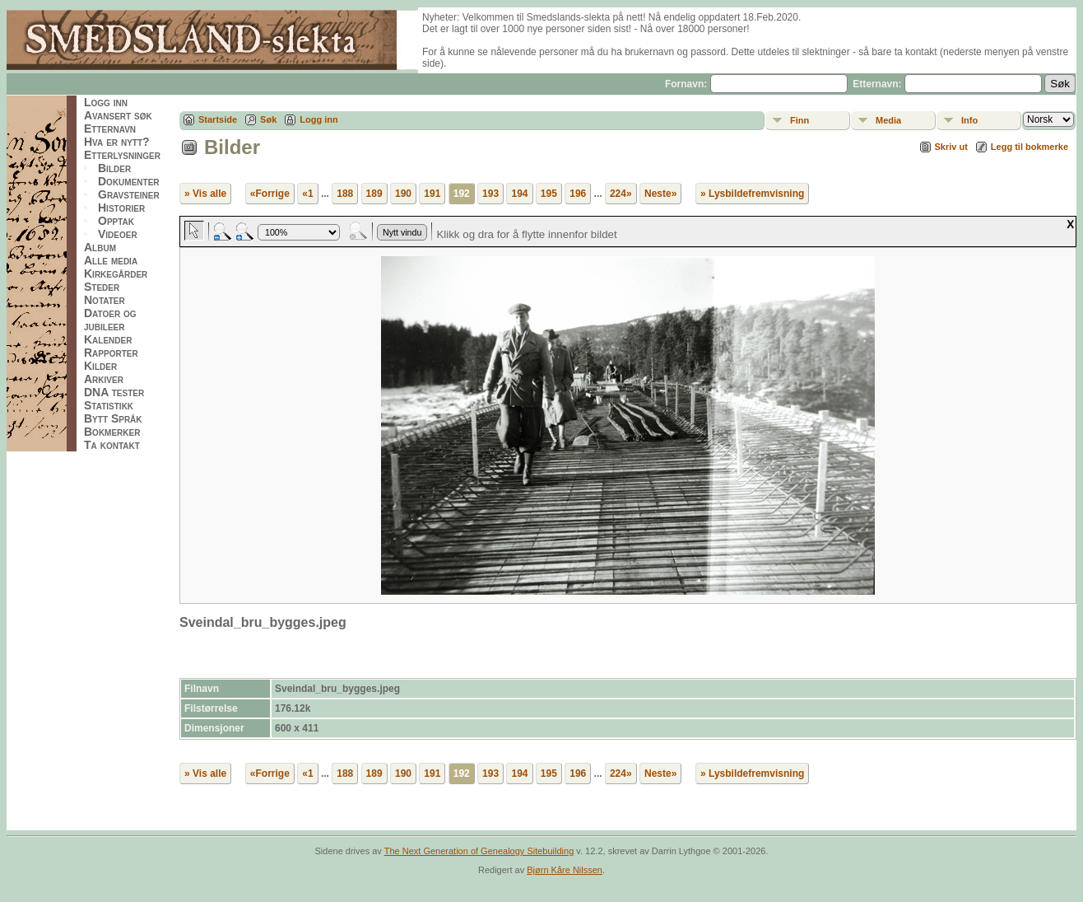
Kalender (108, 339)
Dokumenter (129, 181)
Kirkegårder (115, 273)
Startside (217, 119)
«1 (307, 193)
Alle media (110, 260)
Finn (799, 120)
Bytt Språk (113, 418)
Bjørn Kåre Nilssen (564, 870)
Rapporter (111, 352)
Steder (101, 286)
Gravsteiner (129, 194)
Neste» (660, 193)
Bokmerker (112, 431)
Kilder (100, 365)
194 (519, 193)
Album (100, 247)
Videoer (117, 234)
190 (403, 193)
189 (374, 193)
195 (549, 193)
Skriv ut (951, 147)
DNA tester (114, 392)
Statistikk (108, 405)
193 (490, 193)
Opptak (116, 220)
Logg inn (106, 102)
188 (345, 193)
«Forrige (270, 193)
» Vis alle (205, 193)
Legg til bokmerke (1029, 147)
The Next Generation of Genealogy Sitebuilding (479, 851)
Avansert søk (118, 115)
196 (577, 193)
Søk (268, 119)
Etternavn (110, 128)
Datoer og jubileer (110, 319)
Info (969, 120)
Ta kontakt (112, 444)
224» (621, 193)
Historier (121, 207)
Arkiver (103, 379)
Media (888, 120)
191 (432, 193)
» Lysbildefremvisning (752, 193)
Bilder (114, 168)
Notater (104, 299)
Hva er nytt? (117, 141)
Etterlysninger (122, 154)
